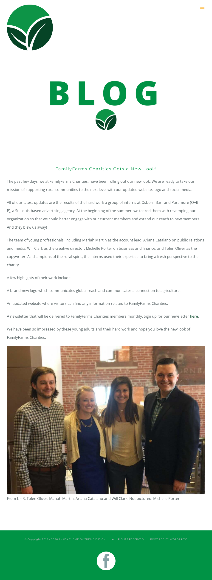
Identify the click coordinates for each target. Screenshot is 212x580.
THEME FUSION (95, 539)
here (194, 316)
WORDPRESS (178, 539)
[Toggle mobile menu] (202, 8)
